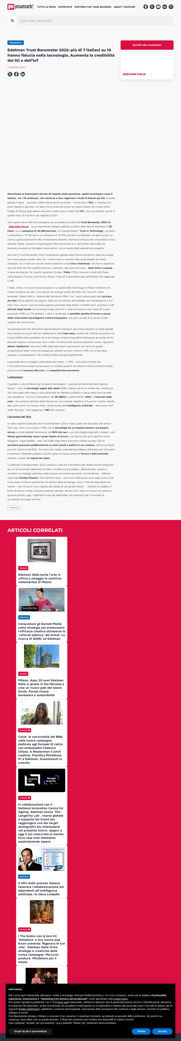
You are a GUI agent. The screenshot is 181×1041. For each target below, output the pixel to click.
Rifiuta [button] (141, 1031)
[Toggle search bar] (12, 20)
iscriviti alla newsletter (147, 45)
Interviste (65, 6)
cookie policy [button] (121, 998)
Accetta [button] (162, 1031)
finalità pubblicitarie (29, 1009)
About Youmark (124, 6)
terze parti (63, 1002)
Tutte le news (46, 6)
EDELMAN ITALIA (134, 74)
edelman (14, 453)
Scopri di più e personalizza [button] (30, 1031)
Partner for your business (93, 6)
